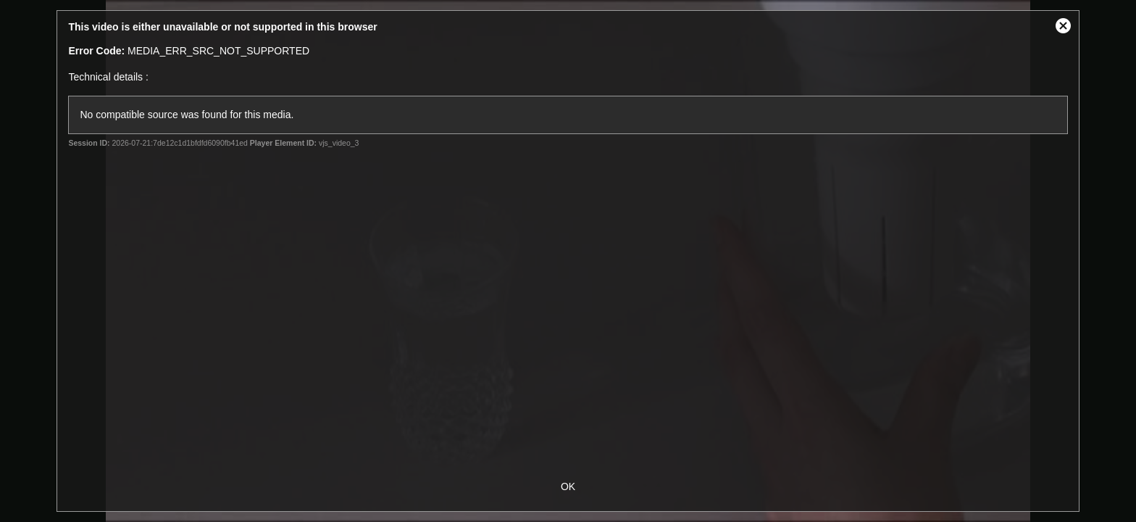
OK (568, 486)
